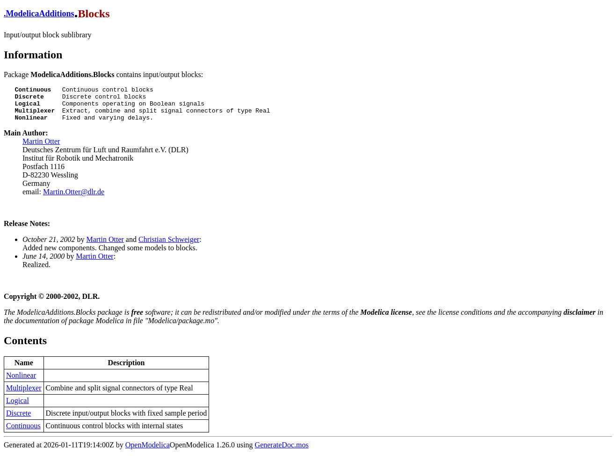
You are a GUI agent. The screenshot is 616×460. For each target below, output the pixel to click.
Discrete (18, 420)
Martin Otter (41, 148)
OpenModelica (147, 452)
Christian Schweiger (168, 246)
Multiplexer (24, 395)
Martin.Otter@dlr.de (73, 199)
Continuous (23, 433)
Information (33, 55)
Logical (17, 407)
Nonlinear (21, 382)
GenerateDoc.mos (282, 452)
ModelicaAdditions (40, 13)
